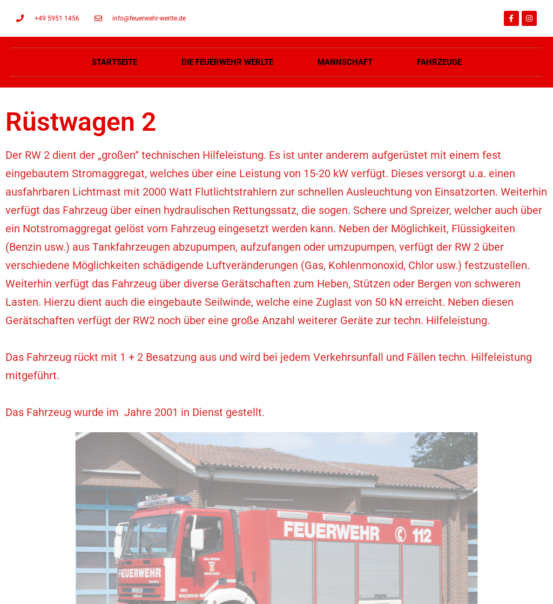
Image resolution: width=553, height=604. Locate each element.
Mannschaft (345, 62)
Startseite (114, 62)
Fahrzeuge (439, 62)
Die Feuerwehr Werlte (227, 62)
